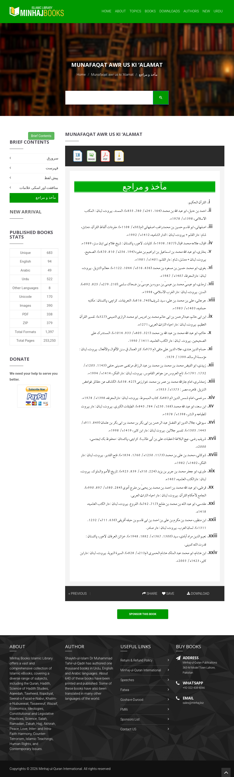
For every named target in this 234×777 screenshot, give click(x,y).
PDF (25, 314)
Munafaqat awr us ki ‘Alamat (112, 75)
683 (49, 253)
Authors (191, 11)
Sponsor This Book (143, 614)
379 (49, 323)
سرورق (52, 158)
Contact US (128, 729)
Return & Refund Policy (136, 660)
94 (50, 261)
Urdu (218, 11)
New (206, 11)
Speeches (127, 680)
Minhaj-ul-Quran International (140, 670)
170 (49, 297)
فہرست (52, 168)
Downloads (169, 11)
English (25, 261)
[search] (115, 98)
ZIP (25, 323)
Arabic (25, 270)
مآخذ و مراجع (46, 197)
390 (49, 306)
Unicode (25, 297)
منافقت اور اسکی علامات (38, 188)
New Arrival (26, 212)
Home (106, 11)
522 (49, 279)
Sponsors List (130, 719)
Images (25, 306)
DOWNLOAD (198, 593)
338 (49, 314)
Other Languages (25, 288)
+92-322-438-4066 (194, 687)
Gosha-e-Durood (131, 700)
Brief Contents (41, 136)
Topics (135, 11)
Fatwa (124, 690)
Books (150, 11)
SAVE (168, 593)
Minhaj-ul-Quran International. (61, 769)
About (120, 11)
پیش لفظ (51, 178)
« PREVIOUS (78, 593)
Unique (25, 253)
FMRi (124, 709)
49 (50, 270)
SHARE (149, 593)
